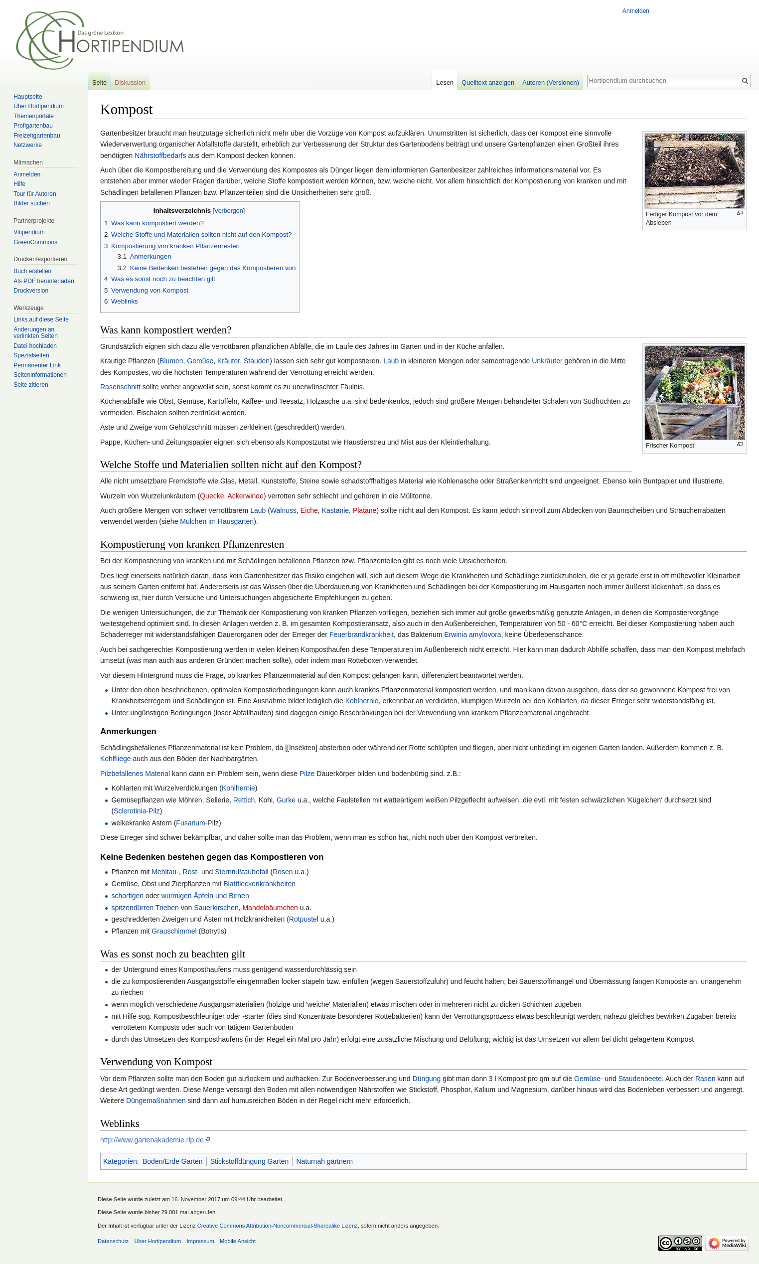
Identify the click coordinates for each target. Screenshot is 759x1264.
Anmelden (635, 10)
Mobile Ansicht (238, 1241)
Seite (99, 82)
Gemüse (200, 361)
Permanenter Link (37, 365)
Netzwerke (27, 145)
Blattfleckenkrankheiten (259, 884)
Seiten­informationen (40, 374)
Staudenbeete (640, 1079)
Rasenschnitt (120, 387)
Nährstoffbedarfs (160, 155)
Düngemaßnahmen (156, 1101)
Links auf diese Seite (41, 319)
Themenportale (33, 116)
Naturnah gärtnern (324, 1161)
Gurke (286, 800)
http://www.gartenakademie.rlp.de (152, 1140)
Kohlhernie (362, 701)
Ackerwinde (246, 496)
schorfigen (127, 896)
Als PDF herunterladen (43, 281)
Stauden (257, 361)
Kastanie (335, 510)
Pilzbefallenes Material (135, 774)
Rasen (705, 1079)
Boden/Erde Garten (173, 1161)
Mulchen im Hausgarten (217, 521)
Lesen (445, 82)
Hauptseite (27, 96)
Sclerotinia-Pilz (137, 811)
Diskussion (130, 82)
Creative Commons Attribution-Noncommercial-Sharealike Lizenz (277, 1226)
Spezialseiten (31, 355)
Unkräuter (547, 361)
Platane (364, 510)
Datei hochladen (35, 345)
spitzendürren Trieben (144, 908)
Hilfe (19, 183)
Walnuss (283, 510)
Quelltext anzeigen (487, 82)
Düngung (427, 1079)
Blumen (171, 361)
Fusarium (190, 823)
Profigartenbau (33, 125)
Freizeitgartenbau (36, 135)
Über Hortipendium (38, 106)
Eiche (309, 510)
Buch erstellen (32, 271)
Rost (190, 872)
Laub (391, 361)
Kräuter (228, 361)
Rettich (244, 800)
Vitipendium (28, 232)
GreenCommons (35, 242)
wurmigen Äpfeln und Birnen (205, 896)
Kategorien (120, 1161)
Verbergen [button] (228, 210)
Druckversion (30, 290)
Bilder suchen (31, 203)
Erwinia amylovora (472, 634)
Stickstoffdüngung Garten (249, 1161)
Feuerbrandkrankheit (361, 634)
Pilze (307, 774)
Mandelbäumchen (270, 908)
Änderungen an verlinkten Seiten (35, 333)
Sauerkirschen (216, 908)
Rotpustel (303, 919)
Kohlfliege (115, 759)
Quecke (212, 496)
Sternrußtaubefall (241, 872)
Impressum (200, 1241)
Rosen (283, 872)
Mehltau (164, 872)
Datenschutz (113, 1241)
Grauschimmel (174, 931)
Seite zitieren (30, 384)
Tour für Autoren (34, 193)
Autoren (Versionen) (550, 82)
